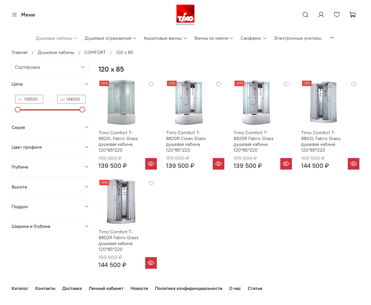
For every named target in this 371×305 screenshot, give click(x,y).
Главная (20, 52)
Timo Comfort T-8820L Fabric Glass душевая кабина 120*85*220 (118, 141)
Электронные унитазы (297, 38)
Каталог (20, 288)
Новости (139, 288)
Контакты (45, 288)
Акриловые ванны (165, 38)
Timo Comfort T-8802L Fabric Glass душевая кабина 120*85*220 (321, 141)
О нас (235, 288)
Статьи (255, 288)
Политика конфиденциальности (188, 288)
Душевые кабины (57, 38)
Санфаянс (254, 38)
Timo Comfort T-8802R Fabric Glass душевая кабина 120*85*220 (119, 240)
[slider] (18, 109)
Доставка (72, 288)
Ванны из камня (214, 38)
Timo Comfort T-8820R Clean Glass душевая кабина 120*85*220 (186, 141)
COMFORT (95, 52)
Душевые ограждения (111, 38)
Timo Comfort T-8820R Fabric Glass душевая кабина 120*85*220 (254, 141)
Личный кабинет (106, 288)
